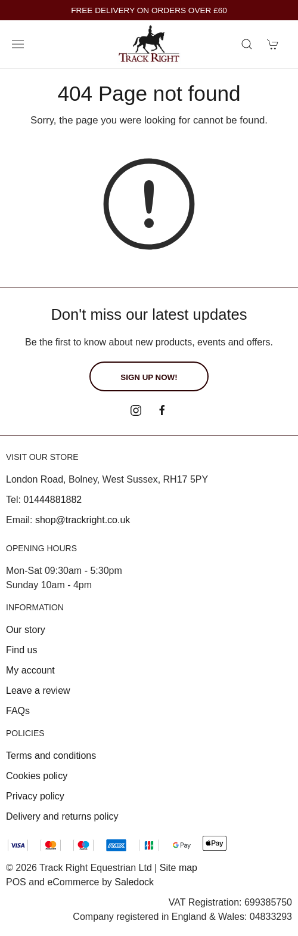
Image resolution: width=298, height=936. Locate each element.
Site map (178, 868)
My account (30, 670)
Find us (21, 650)
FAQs (18, 711)
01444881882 (52, 500)
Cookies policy (36, 776)
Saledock (134, 882)
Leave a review (38, 690)
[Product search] (247, 44)
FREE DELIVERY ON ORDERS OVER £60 (149, 10)
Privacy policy (35, 796)
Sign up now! (148, 377)
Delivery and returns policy (62, 816)
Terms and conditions (51, 755)
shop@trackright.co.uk (82, 520)
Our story (25, 630)
